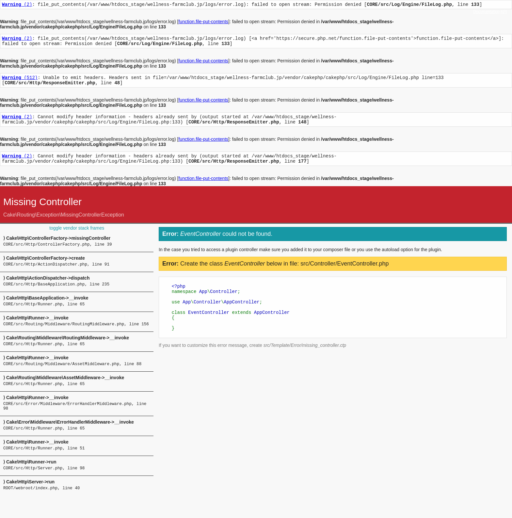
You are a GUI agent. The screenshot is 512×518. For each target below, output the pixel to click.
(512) (20, 81)
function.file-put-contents (203, 22)
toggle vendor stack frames (76, 236)
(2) (17, 5)
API (504, 11)
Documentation (486, 11)
